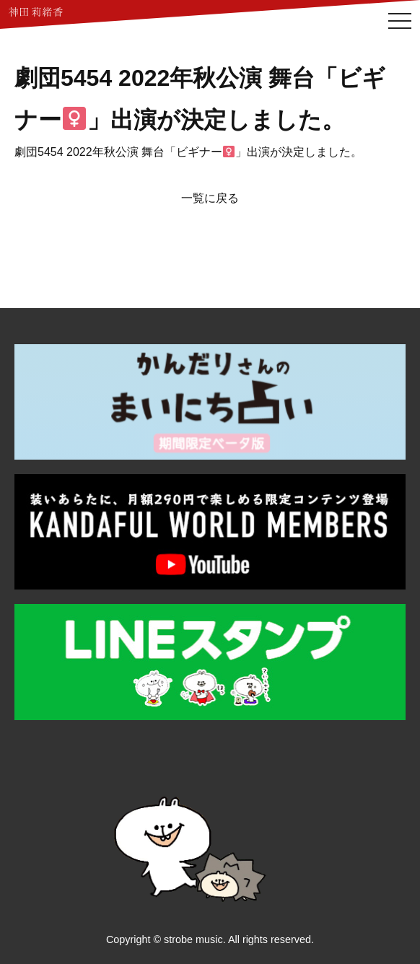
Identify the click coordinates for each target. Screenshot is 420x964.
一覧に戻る (210, 198)
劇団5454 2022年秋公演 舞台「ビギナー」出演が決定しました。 (188, 152)
